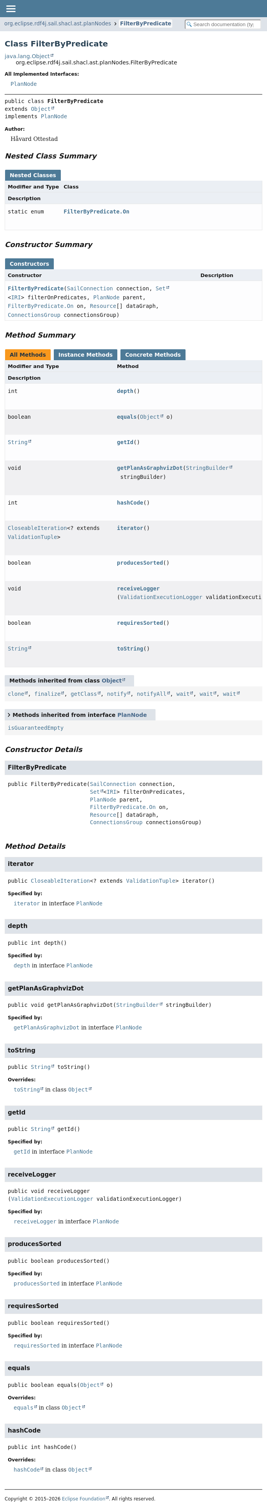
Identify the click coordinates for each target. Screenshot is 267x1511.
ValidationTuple (32, 537)
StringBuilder (207, 468)
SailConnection (90, 288)
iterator (130, 528)
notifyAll (151, 694)
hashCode (130, 503)
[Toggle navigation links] (10, 8)
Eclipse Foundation (83, 1499)
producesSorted (140, 563)
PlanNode (24, 84)
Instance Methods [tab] (85, 355)
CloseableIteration (37, 528)
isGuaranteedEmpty (36, 728)
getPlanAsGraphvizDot (150, 468)
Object (41, 109)
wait (183, 694)
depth (125, 391)
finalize (47, 694)
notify (117, 694)
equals (127, 417)
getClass (84, 694)
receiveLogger (138, 588)
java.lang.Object (27, 56)
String (18, 442)
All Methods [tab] (28, 355)
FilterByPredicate (145, 24)
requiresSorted (140, 623)
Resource (103, 306)
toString (130, 648)
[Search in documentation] (223, 24)
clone (16, 694)
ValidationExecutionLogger (161, 597)
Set (160, 288)
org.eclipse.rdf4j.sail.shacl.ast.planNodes (57, 24)
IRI (16, 297)
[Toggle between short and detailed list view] (8, 714)
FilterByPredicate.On (96, 211)
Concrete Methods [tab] (153, 355)
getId (125, 442)
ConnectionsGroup (34, 315)
